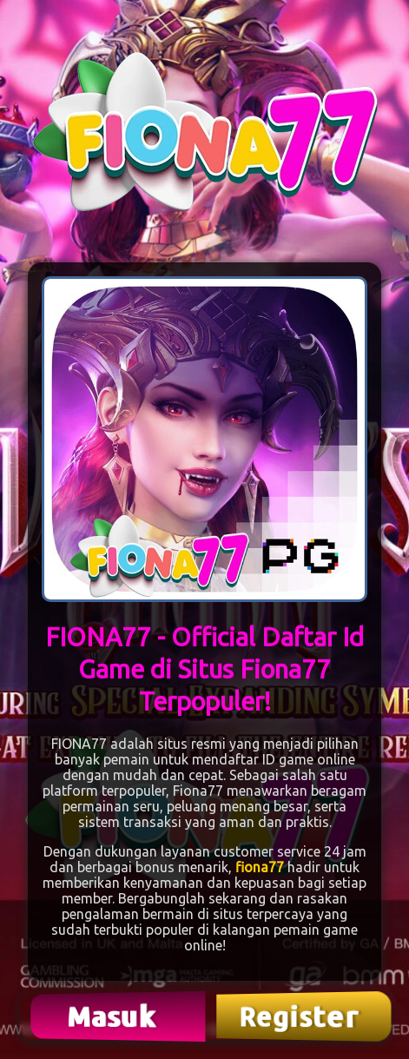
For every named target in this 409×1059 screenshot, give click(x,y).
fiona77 (259, 867)
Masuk (113, 1016)
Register (300, 1016)
